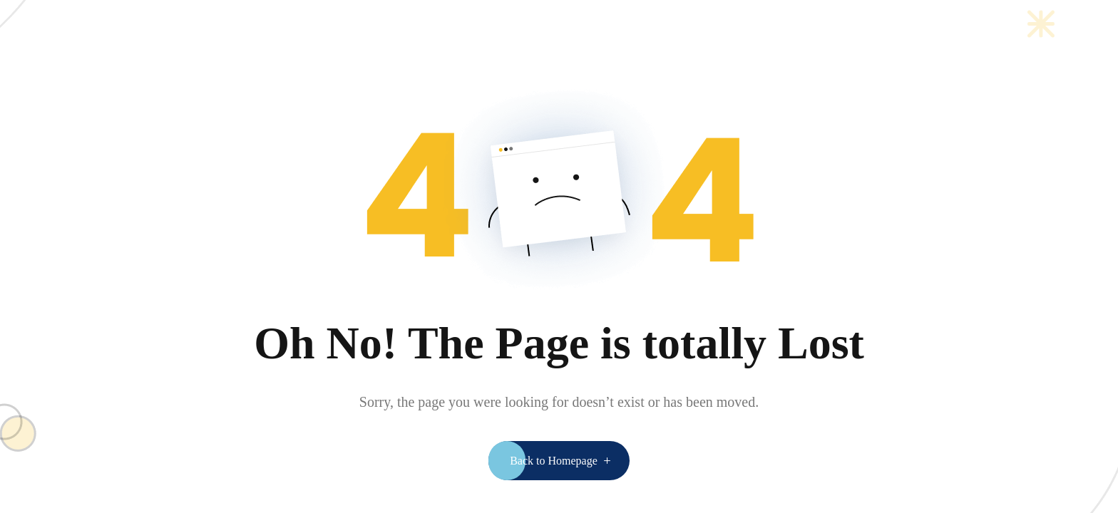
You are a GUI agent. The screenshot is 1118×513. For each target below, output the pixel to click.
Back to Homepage (554, 461)
